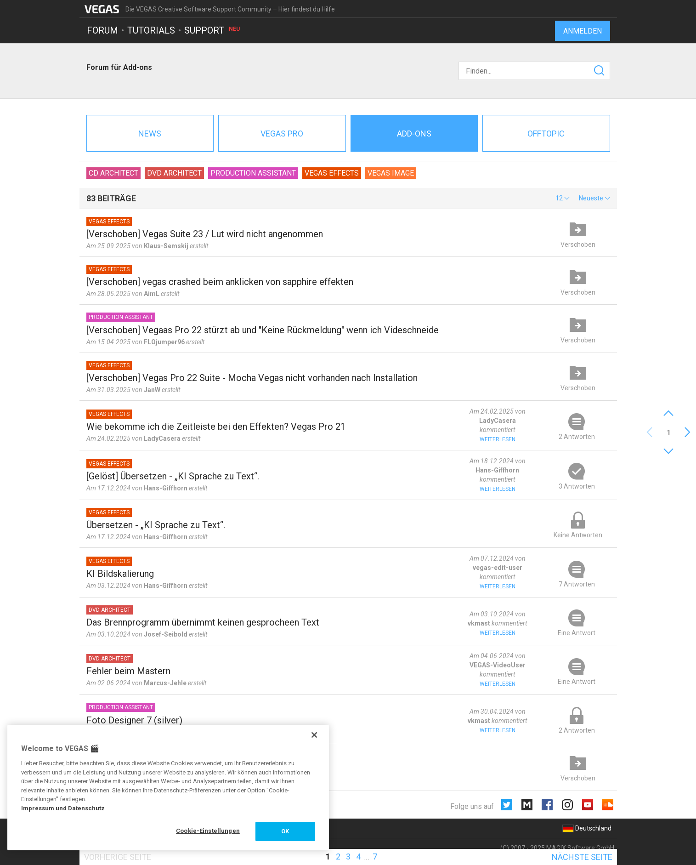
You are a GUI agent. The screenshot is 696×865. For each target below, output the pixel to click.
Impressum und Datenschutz (63, 808)
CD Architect (113, 173)
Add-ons (414, 133)
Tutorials (151, 30)
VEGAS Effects (332, 173)
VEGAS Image (391, 173)
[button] (562, 198)
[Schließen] (314, 735)
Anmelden (582, 31)
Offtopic (546, 133)
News (149, 133)
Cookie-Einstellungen (208, 830)
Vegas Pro (281, 133)
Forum (102, 30)
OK (285, 831)
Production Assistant (253, 173)
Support (212, 30)
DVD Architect (174, 173)
